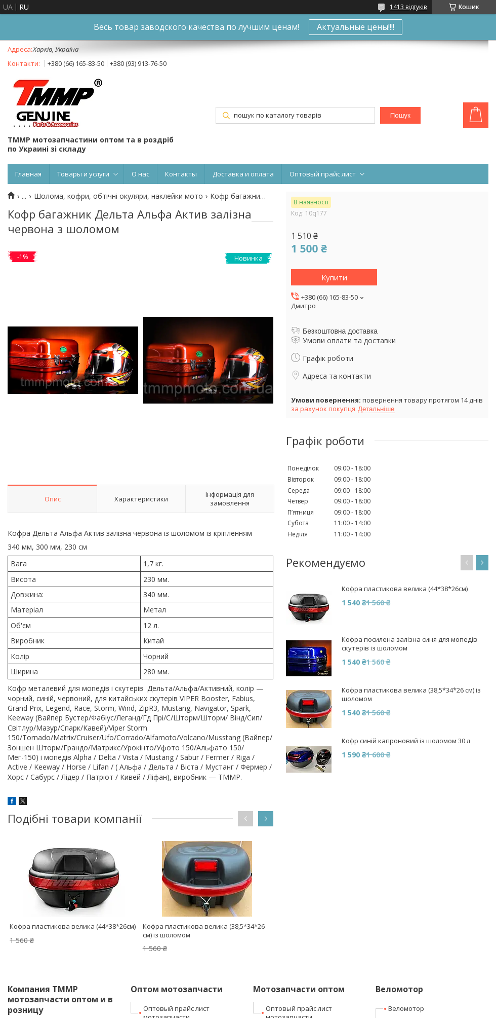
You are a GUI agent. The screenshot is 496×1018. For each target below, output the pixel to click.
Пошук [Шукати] (400, 115)
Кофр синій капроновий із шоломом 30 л (406, 741)
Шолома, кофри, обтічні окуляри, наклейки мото (118, 196)
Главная (28, 173)
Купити (334, 277)
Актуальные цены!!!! (355, 26)
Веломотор (406, 1008)
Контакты (181, 173)
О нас (140, 173)
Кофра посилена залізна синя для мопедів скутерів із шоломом (409, 643)
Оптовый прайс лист (323, 173)
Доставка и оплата (243, 173)
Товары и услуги (83, 173)
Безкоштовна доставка (340, 331)
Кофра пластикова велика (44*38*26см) (73, 926)
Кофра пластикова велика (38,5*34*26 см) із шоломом (204, 930)
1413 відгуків (408, 7)
